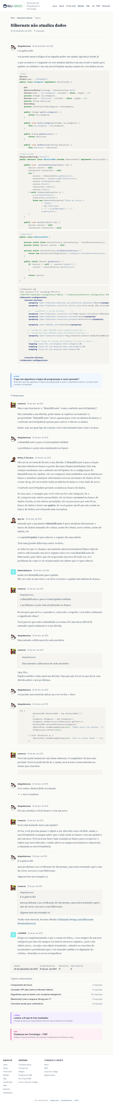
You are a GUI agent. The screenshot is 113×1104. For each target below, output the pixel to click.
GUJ (13, 18)
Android (106, 6)
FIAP (46, 1068)
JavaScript (7, 1082)
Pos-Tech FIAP (25, 1079)
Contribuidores (66, 1100)
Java (54, 6)
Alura (46, 1065)
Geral (61, 6)
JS (93, 6)
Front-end (7, 1072)
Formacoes (23, 1068)
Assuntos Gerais (24, 18)
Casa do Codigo (51, 1072)
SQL (88, 6)
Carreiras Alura (25, 1065)
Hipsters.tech (49, 1075)
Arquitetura (7, 1093)
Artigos (21, 1072)
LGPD (76, 1100)
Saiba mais (54, 1100)
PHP (98, 6)
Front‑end (71, 6)
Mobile (81, 6)
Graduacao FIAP (25, 1075)
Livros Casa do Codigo (28, 1082)
